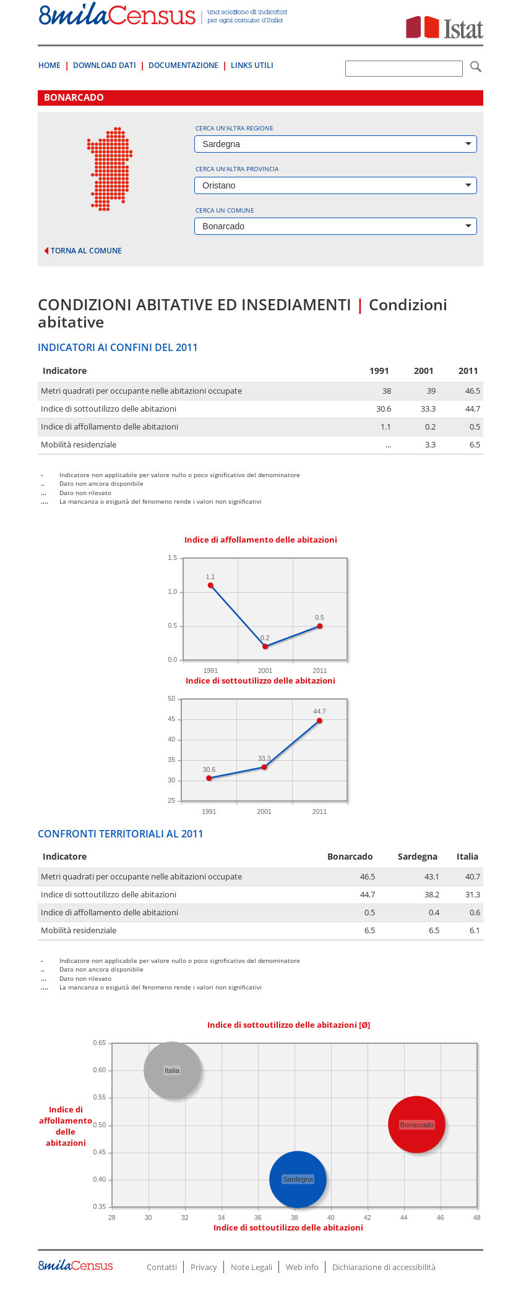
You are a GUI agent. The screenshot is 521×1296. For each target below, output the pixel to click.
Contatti (162, 1267)
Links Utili (252, 65)
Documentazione (183, 65)
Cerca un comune (225, 210)
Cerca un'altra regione (234, 128)
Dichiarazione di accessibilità (384, 1267)
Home (49, 65)
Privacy (204, 1267)
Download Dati (104, 65)
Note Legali (251, 1267)
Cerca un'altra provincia (237, 168)
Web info (302, 1267)
